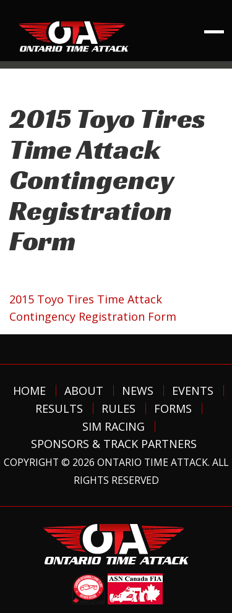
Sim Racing (113, 426)
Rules (118, 408)
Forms (173, 408)
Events (192, 390)
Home (29, 390)
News (137, 390)
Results (59, 408)
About (83, 390)
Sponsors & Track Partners (114, 443)
